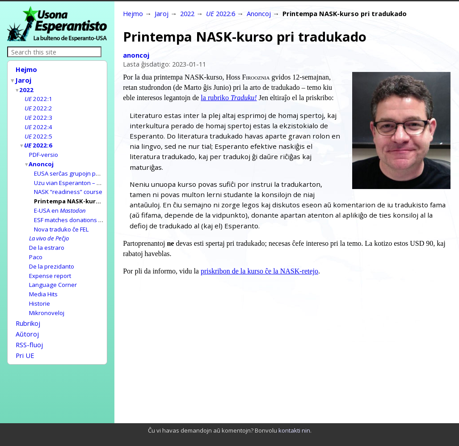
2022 (27, 88)
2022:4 (38, 123)
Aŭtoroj (27, 320)
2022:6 (39, 141)
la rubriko (229, 97)
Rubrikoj (28, 310)
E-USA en (60, 203)
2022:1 (38, 97)
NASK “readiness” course (68, 185)
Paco (35, 247)
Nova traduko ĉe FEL (61, 221)
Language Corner (53, 273)
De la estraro (46, 238)
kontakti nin (294, 430)
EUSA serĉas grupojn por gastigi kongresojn (94, 168)
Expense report (50, 265)
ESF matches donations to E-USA (77, 212)
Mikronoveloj (46, 300)
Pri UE (25, 339)
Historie (39, 291)
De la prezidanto (51, 256)
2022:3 (38, 114)
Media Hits (43, 282)
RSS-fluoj (29, 329)
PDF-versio (43, 150)
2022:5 (38, 132)
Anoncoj (41, 159)
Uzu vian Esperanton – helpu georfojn (85, 177)
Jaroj (24, 79)
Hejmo (26, 69)
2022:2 (38, 105)
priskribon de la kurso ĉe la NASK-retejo (259, 271)
